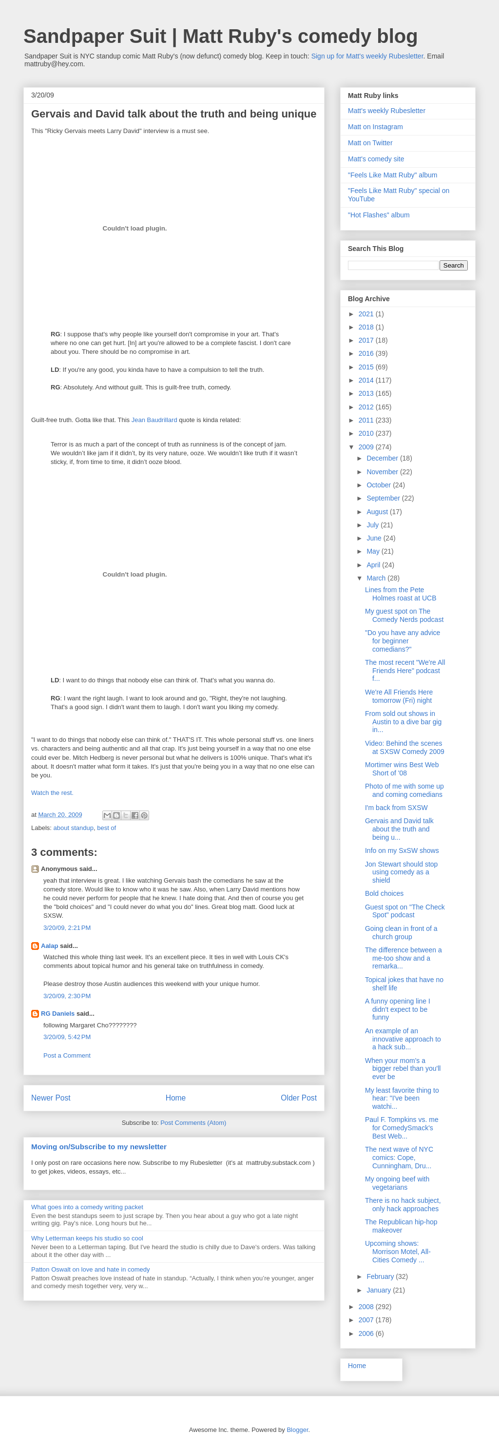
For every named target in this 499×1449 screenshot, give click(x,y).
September (384, 498)
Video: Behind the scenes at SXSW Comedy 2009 (404, 747)
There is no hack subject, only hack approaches (403, 1205)
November (383, 472)
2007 (367, 1320)
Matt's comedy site (376, 159)
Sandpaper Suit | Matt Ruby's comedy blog (220, 36)
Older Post (299, 1098)
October (379, 485)
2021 (367, 314)
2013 (367, 393)
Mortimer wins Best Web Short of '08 (402, 769)
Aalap (49, 945)
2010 (367, 433)
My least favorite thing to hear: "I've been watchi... (402, 1098)
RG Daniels (58, 1013)
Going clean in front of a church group (401, 933)
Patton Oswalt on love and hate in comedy (90, 1269)
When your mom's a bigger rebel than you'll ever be (403, 1069)
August (377, 512)
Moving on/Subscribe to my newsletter (99, 1146)
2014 (367, 380)
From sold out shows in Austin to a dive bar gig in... (403, 722)
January (379, 1290)
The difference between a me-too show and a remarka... (403, 958)
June (374, 538)
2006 (367, 1333)
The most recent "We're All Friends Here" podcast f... (405, 670)
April (374, 565)
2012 (367, 407)
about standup (74, 827)
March (376, 578)
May (373, 551)
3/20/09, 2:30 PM (67, 996)
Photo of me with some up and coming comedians (404, 790)
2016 (367, 353)
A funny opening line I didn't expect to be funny (397, 1009)
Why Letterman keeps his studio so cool (87, 1238)
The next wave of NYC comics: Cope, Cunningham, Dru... (399, 1157)
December (383, 458)
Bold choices (384, 893)
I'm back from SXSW (396, 807)
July (373, 525)
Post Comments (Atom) (193, 1122)
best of (106, 827)
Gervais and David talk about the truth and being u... (399, 829)
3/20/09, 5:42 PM (67, 1037)
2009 (367, 447)
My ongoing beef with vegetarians (397, 1183)
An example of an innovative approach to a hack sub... (403, 1039)
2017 (367, 340)
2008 (367, 1307)
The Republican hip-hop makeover (401, 1226)
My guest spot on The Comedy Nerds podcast (404, 615)
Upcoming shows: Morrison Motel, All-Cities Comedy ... (398, 1251)
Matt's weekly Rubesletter (386, 111)
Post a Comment (67, 1055)
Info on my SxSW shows (402, 850)
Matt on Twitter (370, 143)
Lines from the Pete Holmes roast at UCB (400, 594)
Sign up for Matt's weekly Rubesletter (367, 56)
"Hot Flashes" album (379, 215)
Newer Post (51, 1098)
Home (176, 1098)
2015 (367, 367)
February (381, 1276)
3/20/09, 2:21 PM (67, 927)
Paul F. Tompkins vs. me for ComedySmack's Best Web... (402, 1128)
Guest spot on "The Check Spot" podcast (405, 911)
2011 (367, 420)
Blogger (297, 1429)
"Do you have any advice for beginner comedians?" (402, 641)
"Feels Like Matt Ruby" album (392, 175)
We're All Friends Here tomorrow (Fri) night (399, 696)
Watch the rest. (52, 792)
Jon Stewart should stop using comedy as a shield (401, 872)
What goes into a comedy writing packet (87, 1207)
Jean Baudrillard (154, 420)
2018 (367, 327)
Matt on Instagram (375, 127)
